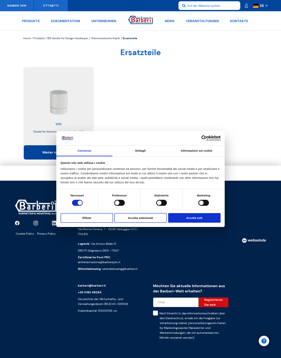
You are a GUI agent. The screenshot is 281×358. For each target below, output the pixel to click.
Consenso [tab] (84, 150)
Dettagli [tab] (140, 150)
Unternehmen (103, 21)
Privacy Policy (46, 234)
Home (27, 38)
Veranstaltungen (202, 21)
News (170, 21)
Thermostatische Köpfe (105, 38)
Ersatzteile (130, 38)
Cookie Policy (25, 234)
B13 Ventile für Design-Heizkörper (68, 38)
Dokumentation (65, 21)
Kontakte (239, 21)
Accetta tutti (194, 217)
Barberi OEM (16, 5)
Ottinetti (51, 5)
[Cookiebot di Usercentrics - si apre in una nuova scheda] (204, 138)
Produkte (31, 21)
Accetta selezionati (140, 217)
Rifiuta (86, 217)
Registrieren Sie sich (213, 302)
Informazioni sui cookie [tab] (197, 150)
